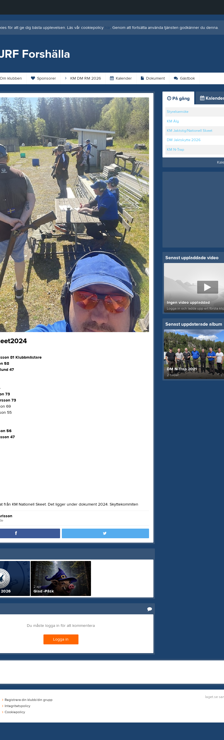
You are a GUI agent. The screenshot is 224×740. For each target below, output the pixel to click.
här (107, 27)
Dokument (153, 78)
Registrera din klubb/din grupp (27, 699)
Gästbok (184, 78)
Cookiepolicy (13, 712)
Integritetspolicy (16, 706)
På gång (178, 98)
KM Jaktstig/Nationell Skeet (189, 130)
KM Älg (173, 121)
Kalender (121, 78)
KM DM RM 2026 (83, 78)
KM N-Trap (175, 149)
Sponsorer (43, 78)
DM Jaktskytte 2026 (184, 140)
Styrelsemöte (177, 111)
